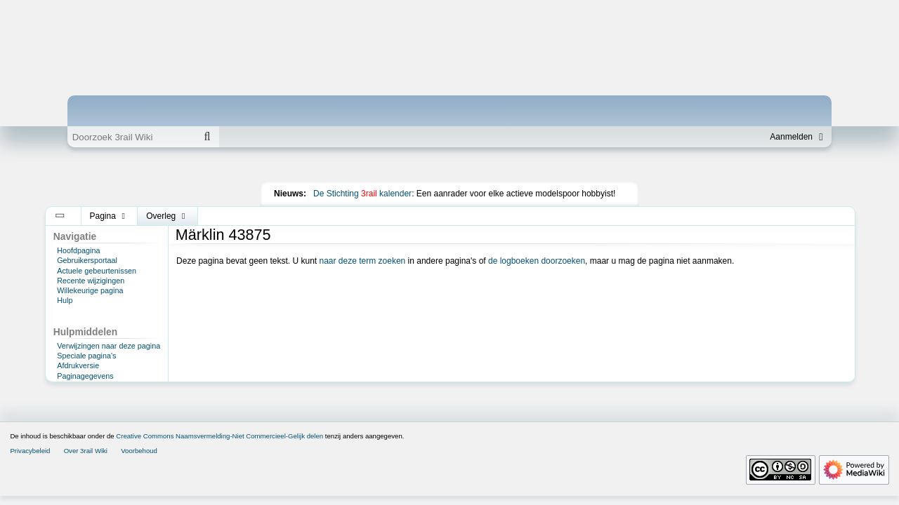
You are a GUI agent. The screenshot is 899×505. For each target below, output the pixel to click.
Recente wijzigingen (90, 280)
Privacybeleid (30, 450)
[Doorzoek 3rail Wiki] (131, 136)
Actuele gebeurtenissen (96, 271)
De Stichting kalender (362, 193)
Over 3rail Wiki (85, 450)
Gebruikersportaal (87, 260)
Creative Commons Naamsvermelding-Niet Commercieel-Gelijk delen (219, 436)
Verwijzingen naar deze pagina (108, 346)
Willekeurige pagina (90, 290)
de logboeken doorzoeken (536, 261)
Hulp (64, 300)
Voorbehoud (139, 450)
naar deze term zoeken (363, 261)
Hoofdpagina (78, 250)
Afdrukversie (78, 365)
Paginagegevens (85, 376)
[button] (60, 216)
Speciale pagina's (86, 355)
